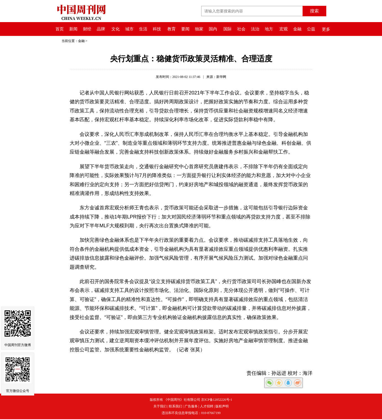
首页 (59, 29)
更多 (326, 29)
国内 (213, 29)
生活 (143, 29)
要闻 (185, 29)
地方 (269, 29)
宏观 (283, 29)
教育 (171, 29)
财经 (87, 29)
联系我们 (175, 406)
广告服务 (191, 406)
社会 (241, 29)
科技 (157, 29)
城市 (129, 29)
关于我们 (160, 406)
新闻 (73, 29)
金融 (297, 29)
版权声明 (222, 406)
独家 (199, 29)
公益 (311, 29)
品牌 (101, 29)
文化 (115, 29)
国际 (227, 29)
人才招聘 (206, 406)
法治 (255, 29)
